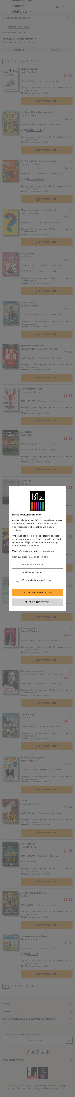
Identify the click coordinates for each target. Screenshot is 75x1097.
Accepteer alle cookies (37, 592)
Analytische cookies (32, 572)
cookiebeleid (49, 551)
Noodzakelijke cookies (33, 564)
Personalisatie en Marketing (36, 580)
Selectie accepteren (37, 602)
